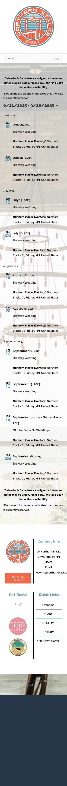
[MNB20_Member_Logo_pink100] (18, 618)
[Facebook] (15, 604)
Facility (49, 622)
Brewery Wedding (25, 131)
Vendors (49, 605)
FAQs (49, 613)
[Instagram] (20, 604)
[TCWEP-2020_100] (18, 639)
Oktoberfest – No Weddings (31, 430)
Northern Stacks (49, 640)
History (49, 631)
